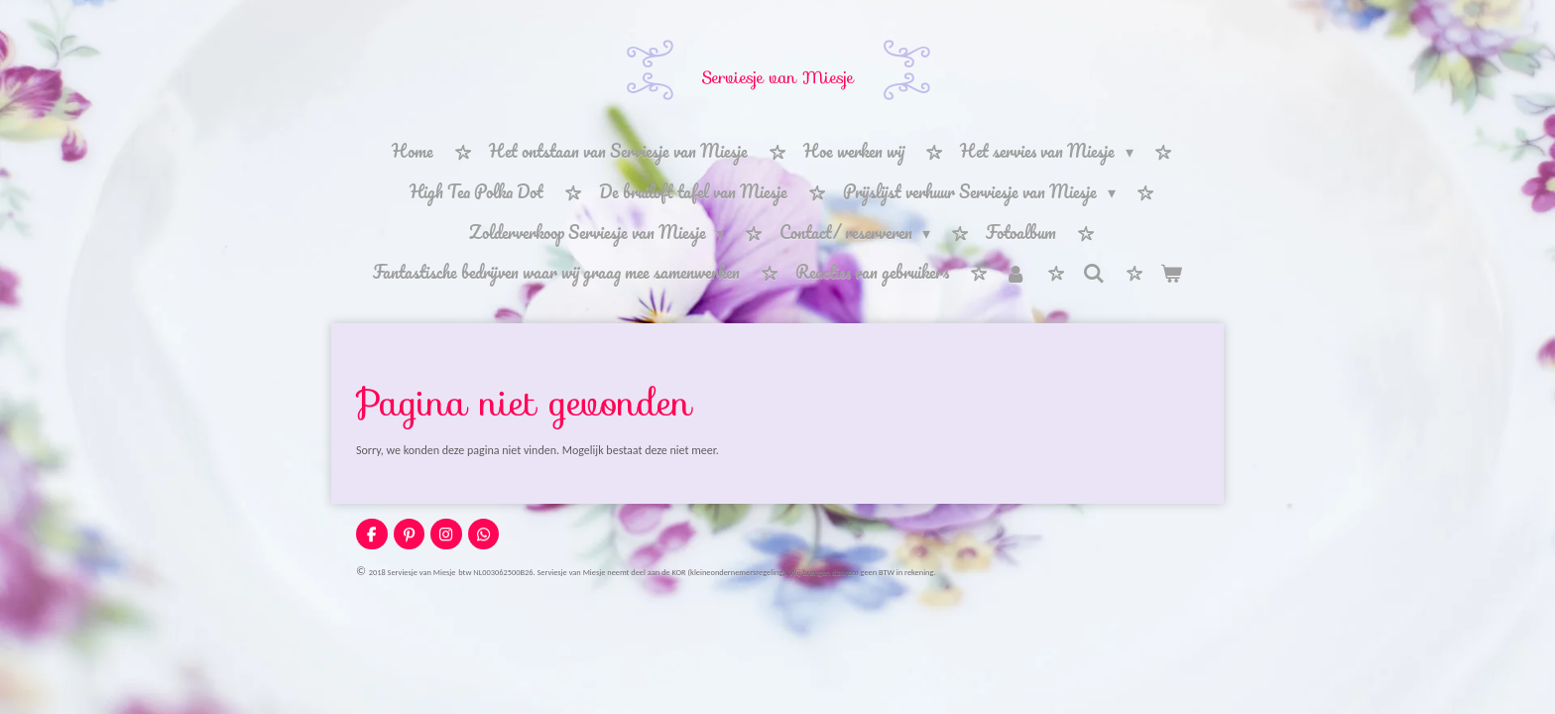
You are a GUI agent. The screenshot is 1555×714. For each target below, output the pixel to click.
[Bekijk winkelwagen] (1171, 273)
